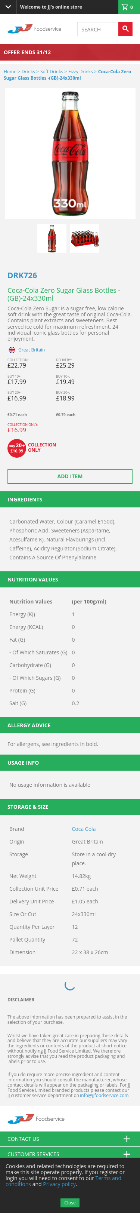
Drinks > (30, 71)
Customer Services (70, 1154)
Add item (70, 476)
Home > (12, 71)
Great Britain (31, 350)
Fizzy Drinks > (82, 71)
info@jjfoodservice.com (104, 1095)
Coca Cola (84, 828)
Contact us (70, 1138)
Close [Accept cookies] (69, 1203)
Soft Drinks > (53, 71)
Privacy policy (59, 1184)
